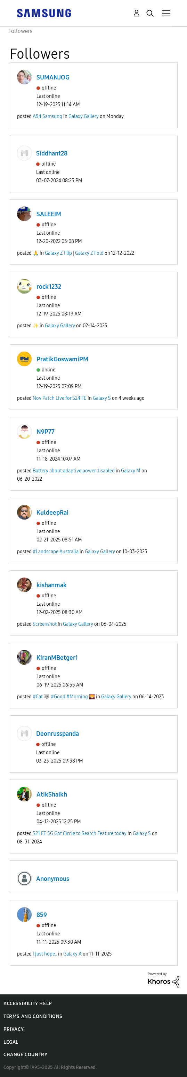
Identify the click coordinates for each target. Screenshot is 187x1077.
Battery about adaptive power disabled (74, 471)
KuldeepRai (52, 512)
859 (41, 915)
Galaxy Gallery (83, 116)
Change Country (25, 1055)
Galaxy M (130, 471)
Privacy (13, 1029)
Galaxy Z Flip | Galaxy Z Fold (74, 253)
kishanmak (51, 585)
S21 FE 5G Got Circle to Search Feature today (80, 833)
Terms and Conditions (33, 1016)
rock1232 (48, 287)
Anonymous (52, 879)
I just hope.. (45, 954)
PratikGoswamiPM (62, 359)
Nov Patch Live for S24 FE (60, 398)
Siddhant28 (51, 153)
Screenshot (45, 624)
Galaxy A (72, 954)
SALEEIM (48, 214)
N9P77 (45, 432)
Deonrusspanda (57, 734)
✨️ (36, 326)
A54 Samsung (47, 116)
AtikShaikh (51, 794)
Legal (10, 1042)
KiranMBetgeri (56, 658)
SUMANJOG (53, 77)
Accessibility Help (27, 1004)
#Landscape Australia (56, 552)
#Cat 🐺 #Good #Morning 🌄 (64, 697)
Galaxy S (102, 398)
